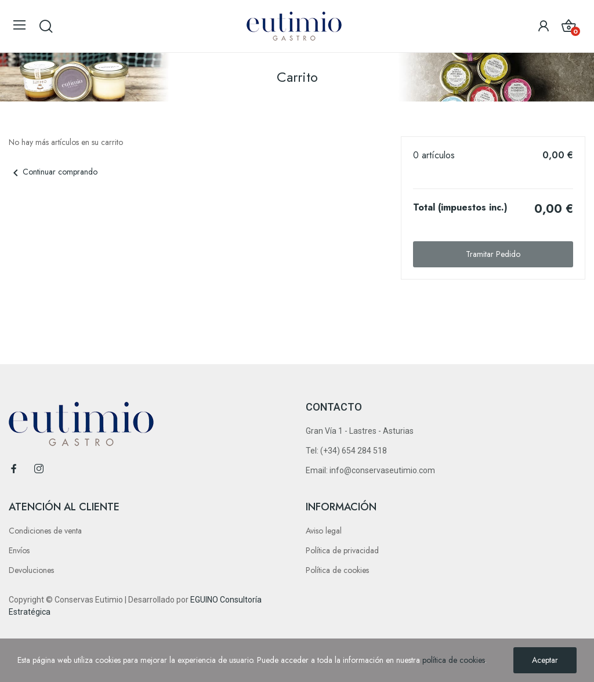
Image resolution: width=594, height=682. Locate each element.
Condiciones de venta (45, 530)
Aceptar (545, 660)
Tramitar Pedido (493, 254)
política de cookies (453, 660)
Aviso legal (324, 530)
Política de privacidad (342, 550)
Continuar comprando (53, 171)
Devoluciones (31, 570)
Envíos (19, 550)
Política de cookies (337, 570)
